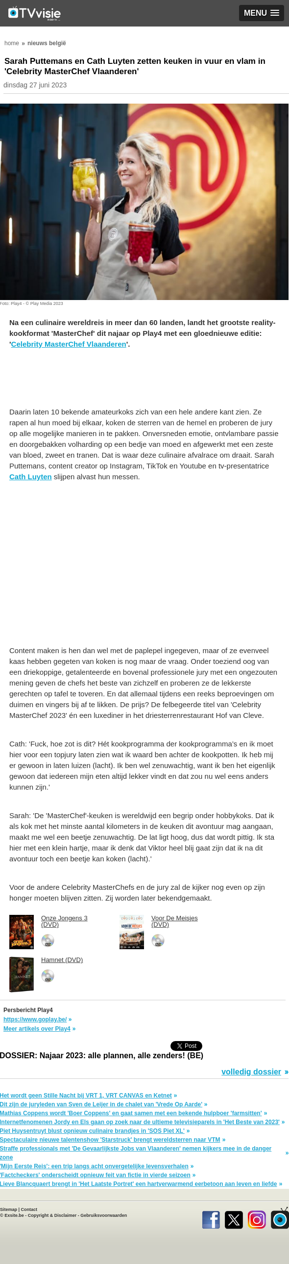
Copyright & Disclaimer (52, 1215)
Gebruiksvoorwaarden (103, 1215)
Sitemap (8, 1209)
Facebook (211, 1218)
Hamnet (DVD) (62, 959)
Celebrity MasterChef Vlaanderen (68, 344)
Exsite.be (14, 1215)
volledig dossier (251, 1072)
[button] (261, 13)
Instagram (257, 1218)
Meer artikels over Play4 (37, 1028)
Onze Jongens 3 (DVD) (64, 921)
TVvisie (280, 1218)
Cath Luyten (30, 476)
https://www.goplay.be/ (35, 1019)
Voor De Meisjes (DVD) (174, 921)
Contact (29, 1209)
